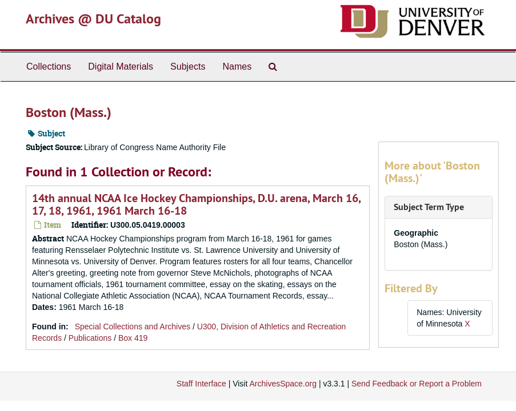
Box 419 (132, 337)
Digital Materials (120, 66)
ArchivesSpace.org (283, 383)
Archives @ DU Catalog (93, 18)
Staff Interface (201, 383)
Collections (48, 66)
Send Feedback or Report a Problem (416, 383)
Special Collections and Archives (132, 326)
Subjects (187, 66)
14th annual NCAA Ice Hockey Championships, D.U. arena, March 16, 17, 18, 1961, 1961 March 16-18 (196, 204)
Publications (90, 337)
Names (236, 66)
